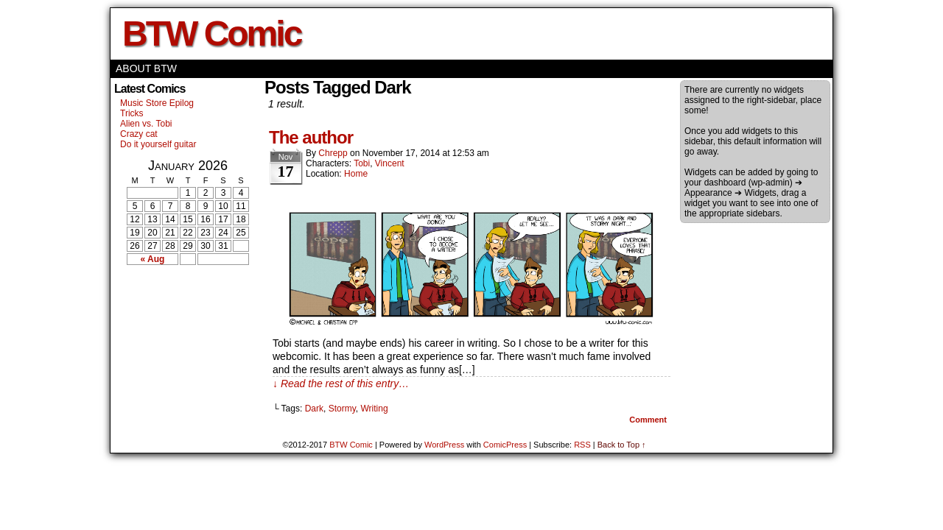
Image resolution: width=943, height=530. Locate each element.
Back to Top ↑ (621, 444)
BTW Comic (211, 33)
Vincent (389, 163)
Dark (314, 408)
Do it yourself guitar (158, 144)
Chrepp (332, 153)
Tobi (362, 163)
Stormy (342, 408)
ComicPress (505, 444)
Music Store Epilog (157, 103)
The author (311, 137)
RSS (582, 444)
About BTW (146, 68)
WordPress (444, 444)
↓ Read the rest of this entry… (341, 383)
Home (356, 174)
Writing (374, 408)
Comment (648, 419)
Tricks (132, 113)
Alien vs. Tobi (146, 124)
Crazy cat (139, 134)
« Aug (153, 259)
